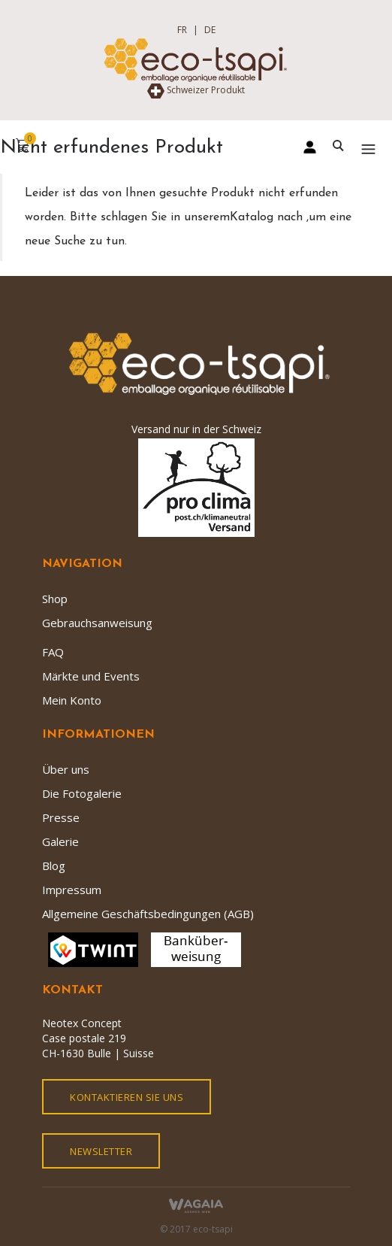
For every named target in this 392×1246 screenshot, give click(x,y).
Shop (55, 598)
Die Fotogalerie (82, 793)
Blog (53, 865)
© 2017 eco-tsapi (196, 1229)
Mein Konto (71, 700)
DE (210, 30)
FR (182, 30)
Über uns (65, 769)
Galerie (60, 841)
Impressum (71, 889)
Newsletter (101, 1151)
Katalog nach (268, 217)
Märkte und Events (91, 676)
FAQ (53, 651)
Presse (61, 817)
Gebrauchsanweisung (97, 622)
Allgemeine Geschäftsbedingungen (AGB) (148, 913)
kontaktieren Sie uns (126, 1097)
